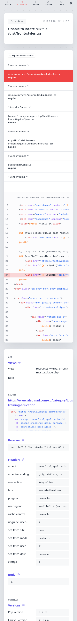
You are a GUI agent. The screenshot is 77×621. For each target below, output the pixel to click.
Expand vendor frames (21, 55)
